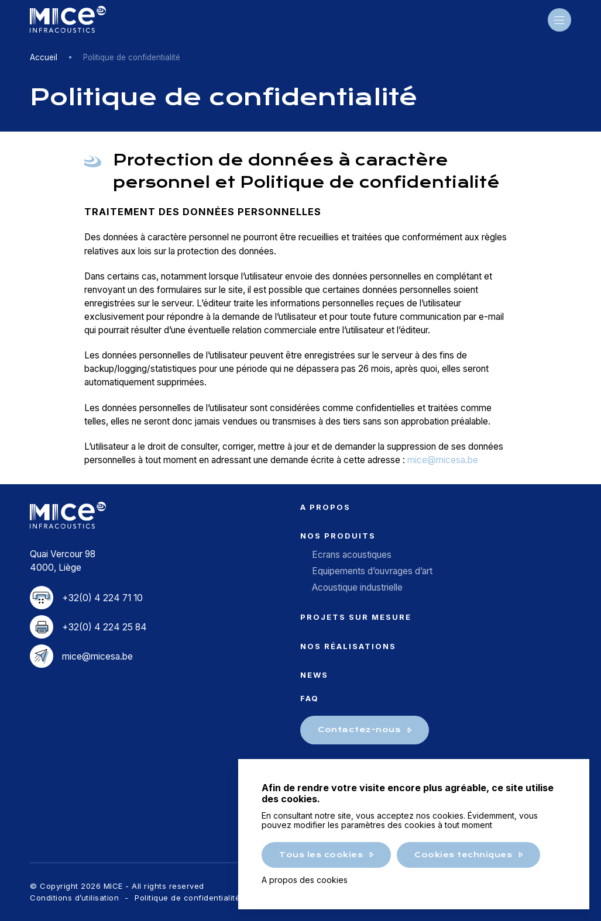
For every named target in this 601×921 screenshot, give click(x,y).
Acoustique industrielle (357, 587)
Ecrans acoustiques (351, 554)
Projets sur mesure (355, 617)
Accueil (43, 57)
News (314, 674)
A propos (325, 507)
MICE (68, 20)
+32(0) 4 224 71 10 (102, 597)
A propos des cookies (305, 880)
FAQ (309, 698)
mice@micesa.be (442, 459)
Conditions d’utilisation (74, 897)
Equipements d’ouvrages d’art (372, 571)
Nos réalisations (348, 646)
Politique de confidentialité (187, 897)
